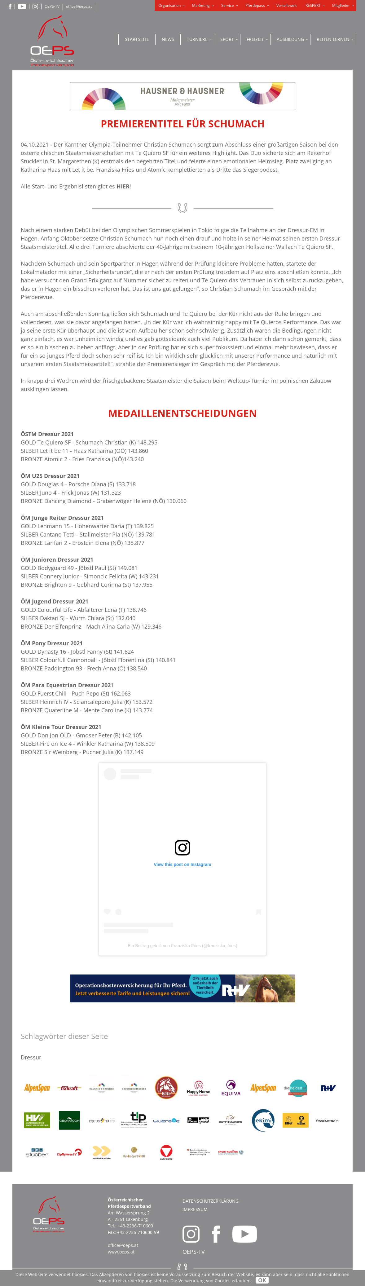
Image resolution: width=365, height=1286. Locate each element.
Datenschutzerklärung (210, 1201)
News (168, 39)
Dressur (31, 1057)
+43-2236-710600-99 (138, 1232)
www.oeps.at (121, 1252)
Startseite (137, 39)
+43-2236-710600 (135, 1226)
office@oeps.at (79, 6)
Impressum (195, 1209)
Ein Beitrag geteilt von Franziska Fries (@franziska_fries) (182, 945)
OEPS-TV (52, 6)
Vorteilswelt (286, 5)
